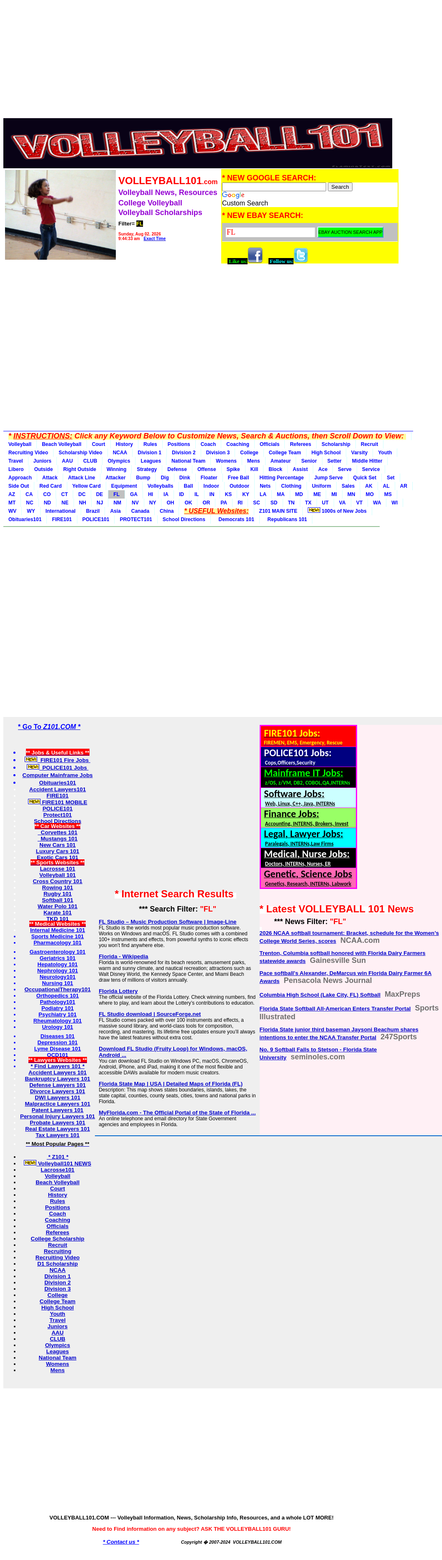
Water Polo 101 (57, 906)
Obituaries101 (24, 519)
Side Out (18, 486)
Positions (179, 444)
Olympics (118, 461)
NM (117, 503)
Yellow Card (86, 486)
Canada (140, 511)
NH (82, 503)
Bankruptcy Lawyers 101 (57, 1079)
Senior (309, 461)
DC (81, 494)
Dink (184, 478)
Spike (233, 469)
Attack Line (81, 478)
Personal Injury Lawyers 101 (57, 1116)
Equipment (124, 486)
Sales (348, 486)
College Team (285, 453)
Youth (385, 453)
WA (377, 503)
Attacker (115, 478)
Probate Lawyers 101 (57, 1122)
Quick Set (364, 478)
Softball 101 (57, 900)
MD (299, 494)
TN (291, 503)
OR (206, 503)
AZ (11, 494)
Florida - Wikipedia (123, 956)
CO (47, 494)
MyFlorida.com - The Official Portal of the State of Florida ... (177, 1112)
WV (12, 511)
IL (196, 494)
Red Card (50, 486)
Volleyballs (161, 486)
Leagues (151, 461)
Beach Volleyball (61, 444)
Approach (20, 478)
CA (29, 494)
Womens (226, 461)
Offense (206, 469)
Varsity (359, 453)
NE (65, 503)
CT (64, 494)
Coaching (237, 444)
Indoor (211, 486)
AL (386, 486)
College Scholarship (57, 1239)
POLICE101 (96, 519)
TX (308, 503)
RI (240, 503)
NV (135, 503)
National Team (188, 461)
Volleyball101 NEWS (57, 1163)
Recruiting (58, 1251)
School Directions (184, 519)
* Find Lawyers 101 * (57, 1066)
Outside (43, 469)
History (124, 444)
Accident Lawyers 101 (57, 1072)
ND (47, 503)
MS (388, 494)
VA (342, 503)
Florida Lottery (118, 991)
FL (116, 494)
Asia (115, 511)
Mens (253, 461)
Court (98, 444)
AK (368, 486)
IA (166, 494)
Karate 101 (57, 912)
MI (334, 494)
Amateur (281, 461)
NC (29, 503)
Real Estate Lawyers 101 (57, 1129)
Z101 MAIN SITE (278, 511)
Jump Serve (328, 478)
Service (371, 469)
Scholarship (336, 444)
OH (170, 503)
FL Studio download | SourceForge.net (150, 1014)
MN (351, 494)
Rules (150, 444)
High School (326, 453)
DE (99, 494)
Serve (345, 469)
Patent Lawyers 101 (58, 1110)
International (61, 511)
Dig (165, 478)
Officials (269, 444)
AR (403, 486)
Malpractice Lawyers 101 (57, 1104)
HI (150, 494)
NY (152, 503)
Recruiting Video (28, 453)
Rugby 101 (57, 894)
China (167, 511)
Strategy (147, 469)
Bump (143, 478)
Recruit (369, 444)
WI (394, 503)
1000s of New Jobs (337, 510)
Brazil (93, 511)
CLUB (90, 461)
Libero (16, 469)
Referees (300, 444)
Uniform (321, 486)
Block (275, 469)
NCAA (120, 453)
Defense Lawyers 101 (57, 1085)
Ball (188, 486)
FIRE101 (62, 519)
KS (228, 494)
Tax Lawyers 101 (57, 1135)
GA (134, 494)
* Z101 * (58, 1157)
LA (263, 494)
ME (317, 494)
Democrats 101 (235, 519)
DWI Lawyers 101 (57, 1097)
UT (325, 503)
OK (188, 503)
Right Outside (79, 469)
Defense (177, 469)
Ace (322, 469)
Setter (334, 461)
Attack (50, 478)
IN (212, 494)
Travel (15, 461)
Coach (208, 444)
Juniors (42, 461)
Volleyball (19, 444)
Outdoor (239, 486)
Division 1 (149, 453)
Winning (116, 469)
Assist (300, 469)
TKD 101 (57, 919)
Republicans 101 (286, 519)
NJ (100, 503)
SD (274, 503)
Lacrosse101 (57, 1170)
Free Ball (238, 478)
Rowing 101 (57, 887)
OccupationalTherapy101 (57, 989)
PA (223, 503)
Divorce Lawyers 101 (57, 1091)
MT (11, 503)
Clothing (291, 486)
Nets (265, 486)
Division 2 (184, 453)
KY (245, 494)
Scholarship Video (80, 453)
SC (256, 503)
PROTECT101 (136, 519)
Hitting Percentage (282, 478)
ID (181, 494)
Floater (209, 478)
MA (281, 494)
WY (31, 511)
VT (359, 503)
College (249, 453)
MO (369, 494)
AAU (67, 461)
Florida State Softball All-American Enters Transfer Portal (335, 1008)
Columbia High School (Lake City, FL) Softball (320, 995)
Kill (254, 469)
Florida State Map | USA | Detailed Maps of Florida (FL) (171, 1084)
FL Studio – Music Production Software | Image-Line (167, 922)
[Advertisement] (201, 61)
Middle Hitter (367, 461)
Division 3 (218, 453)
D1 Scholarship (57, 1264)
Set (391, 478)
